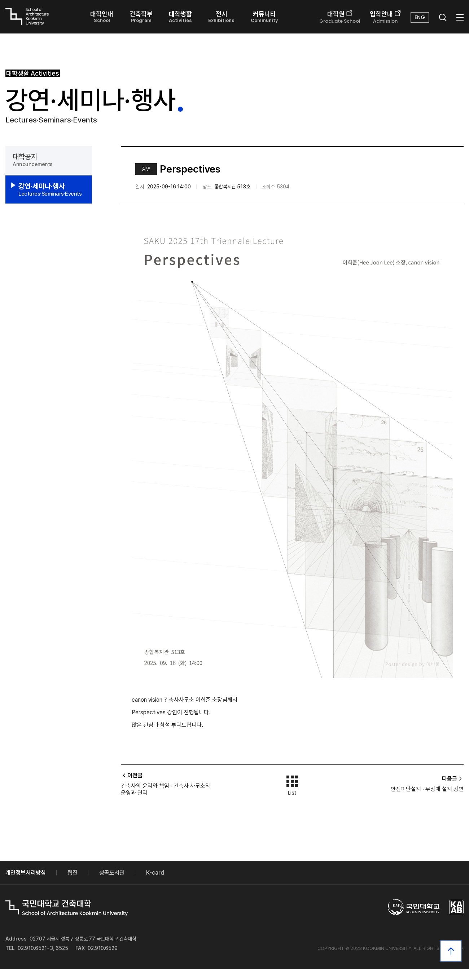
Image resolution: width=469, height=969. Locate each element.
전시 (221, 16)
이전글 (132, 775)
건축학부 (141, 16)
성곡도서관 (111, 872)
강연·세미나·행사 (51, 189)
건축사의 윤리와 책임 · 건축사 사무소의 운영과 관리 (165, 789)
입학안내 (385, 17)
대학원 (339, 17)
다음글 (453, 778)
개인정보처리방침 (25, 872)
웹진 (72, 872)
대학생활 (180, 16)
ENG (420, 17)
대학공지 (49, 160)
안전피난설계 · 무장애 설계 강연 (427, 789)
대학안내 (101, 16)
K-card (155, 872)
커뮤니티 (264, 16)
